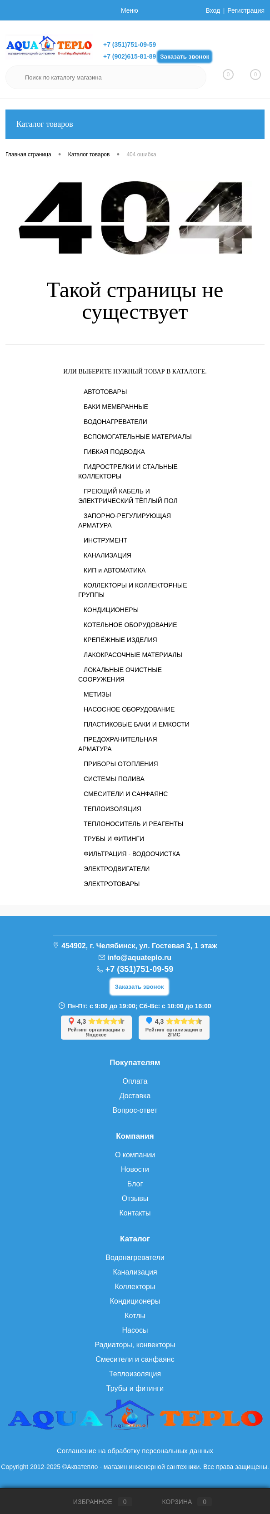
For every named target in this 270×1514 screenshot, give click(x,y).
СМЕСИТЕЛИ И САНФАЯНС (126, 793)
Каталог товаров (135, 124)
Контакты (134, 1213)
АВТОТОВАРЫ (105, 391)
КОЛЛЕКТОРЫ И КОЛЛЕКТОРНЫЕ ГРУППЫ (132, 590)
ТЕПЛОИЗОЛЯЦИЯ (112, 808)
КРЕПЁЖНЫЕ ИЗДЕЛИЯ (120, 639)
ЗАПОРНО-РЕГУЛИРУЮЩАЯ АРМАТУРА (124, 520)
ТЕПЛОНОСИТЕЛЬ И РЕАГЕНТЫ (133, 823)
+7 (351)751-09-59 (129, 44)
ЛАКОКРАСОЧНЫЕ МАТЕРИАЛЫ (133, 654)
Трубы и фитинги (135, 1388)
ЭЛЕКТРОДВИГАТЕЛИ (117, 868)
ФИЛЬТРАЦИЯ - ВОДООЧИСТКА (132, 853)
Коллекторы (135, 1286)
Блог (135, 1184)
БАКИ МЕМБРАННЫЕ (116, 406)
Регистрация (246, 10)
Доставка (135, 1096)
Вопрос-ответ (134, 1110)
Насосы (135, 1330)
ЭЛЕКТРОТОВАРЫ (112, 883)
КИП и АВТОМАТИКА (114, 570)
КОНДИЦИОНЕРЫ (111, 609)
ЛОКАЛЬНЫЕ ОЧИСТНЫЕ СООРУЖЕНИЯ (120, 674)
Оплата (134, 1081)
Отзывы (135, 1198)
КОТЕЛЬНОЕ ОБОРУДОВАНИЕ (130, 624)
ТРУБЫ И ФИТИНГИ (114, 838)
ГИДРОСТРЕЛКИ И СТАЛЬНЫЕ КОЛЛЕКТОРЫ (128, 471)
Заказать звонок (184, 56)
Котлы (135, 1316)
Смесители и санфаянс (134, 1359)
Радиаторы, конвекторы (135, 1345)
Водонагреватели (134, 1257)
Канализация (135, 1272)
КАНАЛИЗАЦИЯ (107, 555)
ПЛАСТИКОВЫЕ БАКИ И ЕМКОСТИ (137, 724)
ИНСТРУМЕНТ (105, 540)
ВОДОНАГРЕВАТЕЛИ (115, 421)
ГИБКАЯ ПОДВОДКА (114, 451)
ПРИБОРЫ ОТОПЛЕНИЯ (121, 763)
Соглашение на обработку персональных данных (135, 1450)
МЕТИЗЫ (97, 694)
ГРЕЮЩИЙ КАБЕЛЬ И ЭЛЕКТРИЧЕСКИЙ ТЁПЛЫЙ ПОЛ (128, 496)
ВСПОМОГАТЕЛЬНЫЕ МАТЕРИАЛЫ (138, 436)
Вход (213, 10)
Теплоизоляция (135, 1374)
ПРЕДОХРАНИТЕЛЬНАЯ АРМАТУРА (117, 744)
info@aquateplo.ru (139, 957)
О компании (135, 1155)
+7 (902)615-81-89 (129, 56)
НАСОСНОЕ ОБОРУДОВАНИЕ (129, 709)
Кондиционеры (135, 1301)
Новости (135, 1169)
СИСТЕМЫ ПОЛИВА (114, 778)
